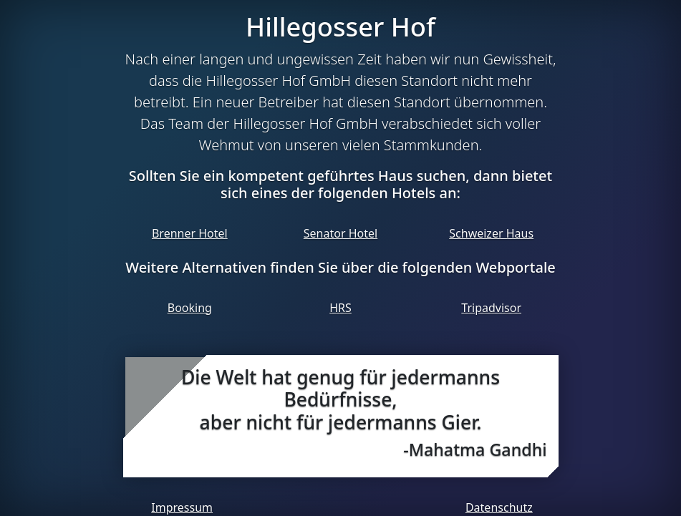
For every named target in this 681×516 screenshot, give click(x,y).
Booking (190, 308)
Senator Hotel (340, 233)
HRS (340, 308)
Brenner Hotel (190, 233)
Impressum (182, 507)
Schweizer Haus (491, 233)
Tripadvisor (491, 308)
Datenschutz (499, 507)
